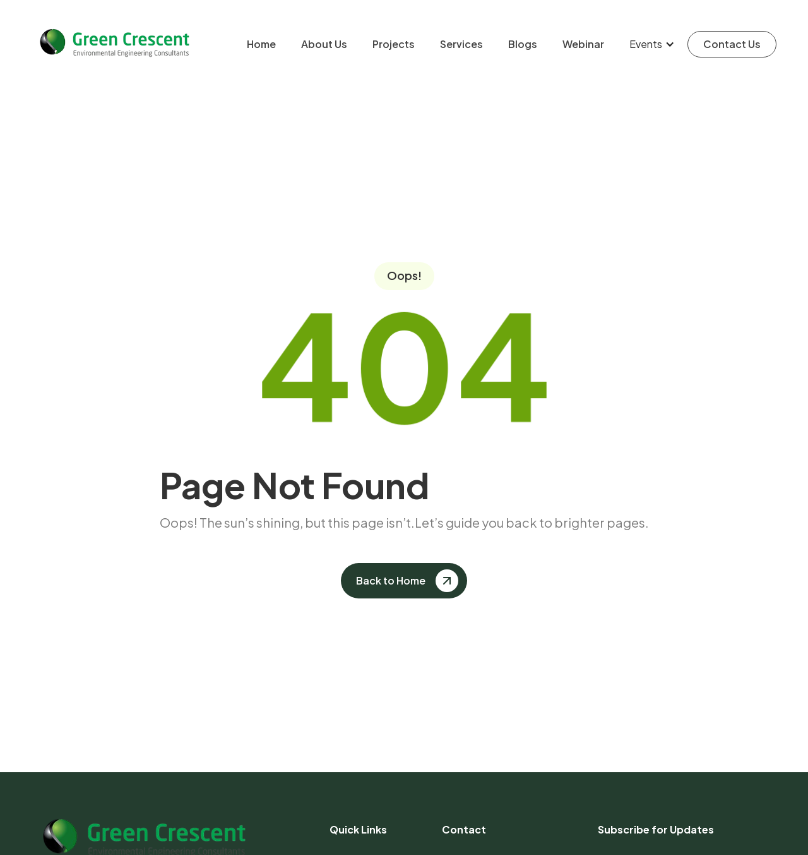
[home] (114, 44)
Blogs (522, 44)
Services (461, 44)
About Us (324, 44)
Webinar (583, 44)
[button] (652, 44)
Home (261, 44)
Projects (393, 44)
